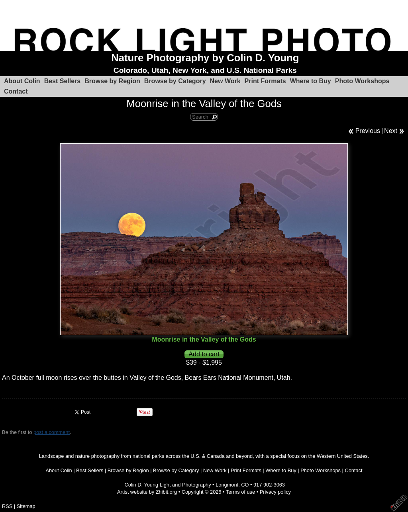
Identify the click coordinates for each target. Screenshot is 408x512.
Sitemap (26, 506)
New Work (225, 81)
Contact (16, 91)
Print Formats (265, 81)
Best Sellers (62, 81)
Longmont (227, 485)
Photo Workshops (362, 81)
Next (390, 130)
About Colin (22, 81)
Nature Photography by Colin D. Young (205, 57)
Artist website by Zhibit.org (147, 492)
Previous (367, 130)
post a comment (51, 432)
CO (245, 485)
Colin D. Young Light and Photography (168, 485)
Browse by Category (175, 81)
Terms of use (240, 492)
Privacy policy (275, 492)
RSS (7, 506)
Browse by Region (112, 81)
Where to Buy (310, 81)
